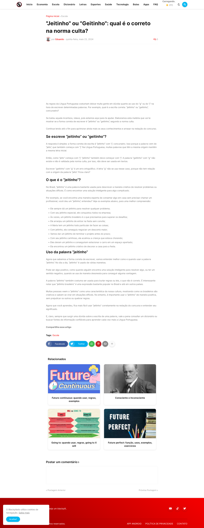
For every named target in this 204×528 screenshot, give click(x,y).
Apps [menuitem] (146, 4)
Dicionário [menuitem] (69, 4)
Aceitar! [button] (13, 519)
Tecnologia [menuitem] (122, 4)
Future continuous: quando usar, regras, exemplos (74, 399)
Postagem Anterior (57, 490)
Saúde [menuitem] (108, 4)
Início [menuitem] (29, 4)
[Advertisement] (102, 69)
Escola (64, 16)
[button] (178, 4)
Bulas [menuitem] (136, 4)
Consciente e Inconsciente (130, 397)
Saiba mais (24, 512)
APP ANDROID (134, 523)
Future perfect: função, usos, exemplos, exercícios (130, 444)
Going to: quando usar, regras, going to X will (74, 444)
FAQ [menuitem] (155, 4)
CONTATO (182, 523)
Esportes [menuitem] (96, 4)
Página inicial (52, 16)
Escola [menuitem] (55, 4)
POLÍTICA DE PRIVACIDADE (159, 523)
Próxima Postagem (147, 490)
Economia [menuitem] (42, 4)
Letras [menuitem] (82, 4)
